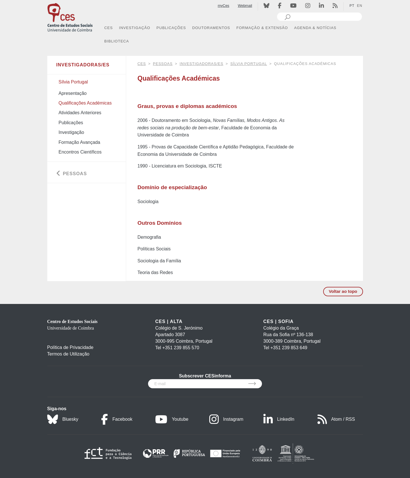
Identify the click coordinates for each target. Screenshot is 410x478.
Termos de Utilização (68, 354)
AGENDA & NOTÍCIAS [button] (315, 28)
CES (142, 64)
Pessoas (163, 64)
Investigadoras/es (202, 64)
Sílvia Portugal (248, 64)
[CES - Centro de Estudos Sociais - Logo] (70, 16)
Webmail (245, 5)
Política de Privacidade (70, 347)
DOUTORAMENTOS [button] (211, 28)
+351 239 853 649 (288, 347)
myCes (223, 5)
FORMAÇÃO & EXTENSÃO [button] (262, 28)
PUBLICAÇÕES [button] (171, 28)
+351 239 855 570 (180, 347)
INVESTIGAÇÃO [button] (134, 28)
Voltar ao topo (343, 291)
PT (351, 6)
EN (359, 6)
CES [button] (108, 28)
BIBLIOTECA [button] (116, 41)
